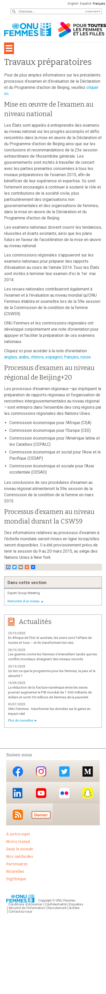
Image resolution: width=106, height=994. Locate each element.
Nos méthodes (19, 856)
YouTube (41, 793)
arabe (24, 357)
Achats (74, 908)
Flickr (64, 793)
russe (85, 357)
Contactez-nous (20, 911)
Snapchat (87, 793)
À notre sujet (18, 834)
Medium (87, 771)
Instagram (41, 771)
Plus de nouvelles (20, 720)
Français (99, 3)
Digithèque (16, 879)
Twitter (64, 771)
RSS (17, 814)
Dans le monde (19, 849)
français (71, 357)
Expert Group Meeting (23, 593)
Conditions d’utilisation (25, 904)
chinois (37, 357)
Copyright (44, 900)
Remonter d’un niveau (23, 601)
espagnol (54, 357)
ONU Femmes (65, 900)
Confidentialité (56, 904)
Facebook (17, 771)
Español (85, 3)
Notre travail (18, 841)
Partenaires (17, 864)
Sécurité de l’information (27, 908)
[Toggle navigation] (9, 48)
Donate (41, 814)
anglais (10, 357)
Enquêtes (76, 904)
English (73, 3)
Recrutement (57, 908)
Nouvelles (15, 871)
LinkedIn (17, 793)
